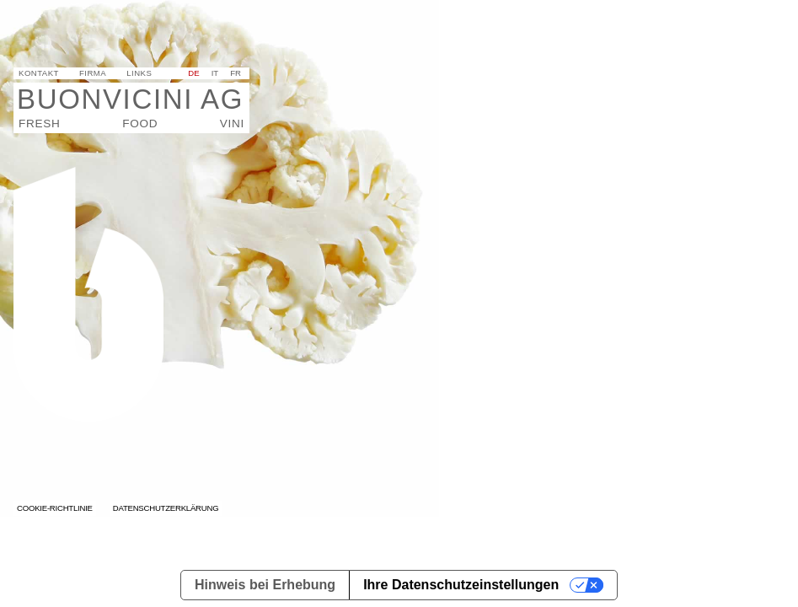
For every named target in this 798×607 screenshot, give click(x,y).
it (215, 73)
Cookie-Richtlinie (55, 508)
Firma (92, 73)
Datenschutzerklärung (166, 508)
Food (140, 123)
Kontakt (39, 73)
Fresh (39, 123)
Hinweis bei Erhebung (265, 584)
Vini (232, 123)
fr (235, 73)
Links (139, 73)
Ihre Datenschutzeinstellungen (461, 584)
